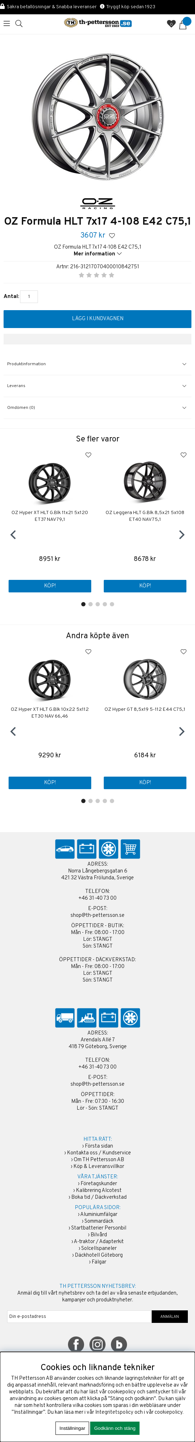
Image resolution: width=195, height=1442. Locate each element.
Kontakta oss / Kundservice (99, 1153)
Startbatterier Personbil (98, 1228)
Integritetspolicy (114, 1412)
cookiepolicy (168, 1412)
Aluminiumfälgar (98, 1214)
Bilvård (99, 1235)
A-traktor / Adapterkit (99, 1241)
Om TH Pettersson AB (99, 1160)
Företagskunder (99, 1184)
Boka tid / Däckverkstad (99, 1197)
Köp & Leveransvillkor (98, 1166)
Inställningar (72, 1428)
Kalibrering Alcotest (99, 1190)
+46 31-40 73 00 (97, 898)
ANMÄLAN (169, 1316)
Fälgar (99, 1262)
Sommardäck (98, 1221)
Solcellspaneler (99, 1248)
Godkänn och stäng (115, 1428)
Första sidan (99, 1146)
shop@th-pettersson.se (97, 915)
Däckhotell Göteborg (99, 1255)
